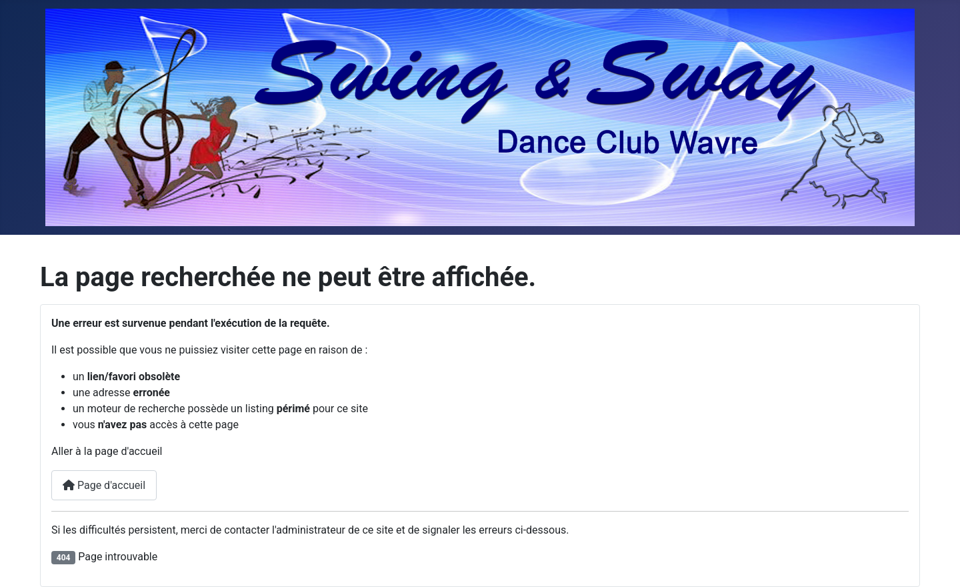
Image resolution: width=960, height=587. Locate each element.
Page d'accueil (104, 485)
